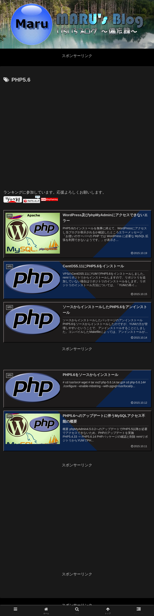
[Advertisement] (47, 134)
